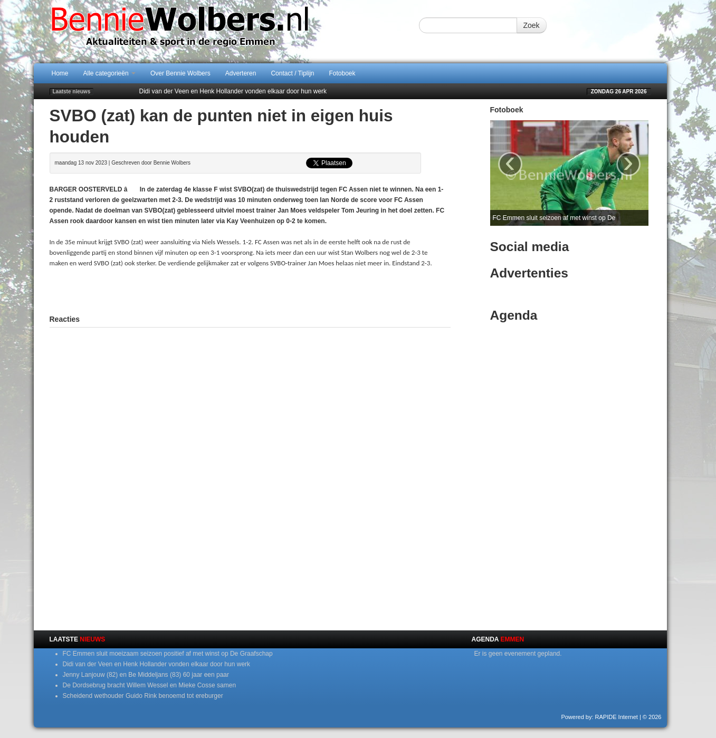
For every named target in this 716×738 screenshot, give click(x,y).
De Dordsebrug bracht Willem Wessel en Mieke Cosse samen (149, 685)
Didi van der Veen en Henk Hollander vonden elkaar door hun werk (233, 91)
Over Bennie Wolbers (180, 73)
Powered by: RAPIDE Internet (599, 717)
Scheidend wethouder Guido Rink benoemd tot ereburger (143, 695)
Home (60, 73)
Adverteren (240, 73)
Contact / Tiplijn (292, 73)
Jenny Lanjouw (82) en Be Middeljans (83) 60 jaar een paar (146, 674)
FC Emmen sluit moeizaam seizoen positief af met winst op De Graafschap (168, 653)
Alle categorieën (109, 73)
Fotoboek (342, 73)
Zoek (531, 25)
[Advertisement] (250, 289)
